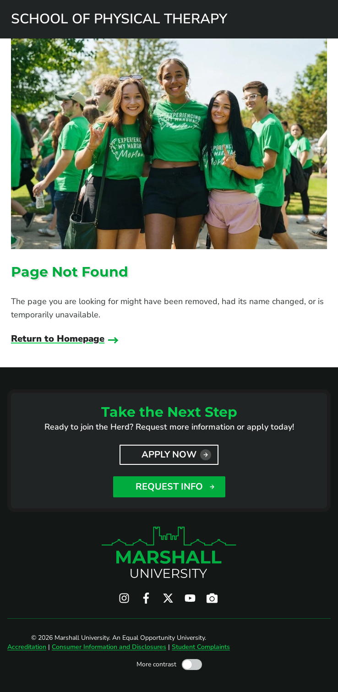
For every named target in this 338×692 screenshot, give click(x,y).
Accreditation (26, 647)
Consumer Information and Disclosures (109, 647)
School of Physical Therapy (119, 19)
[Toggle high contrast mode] (192, 664)
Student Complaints (201, 647)
